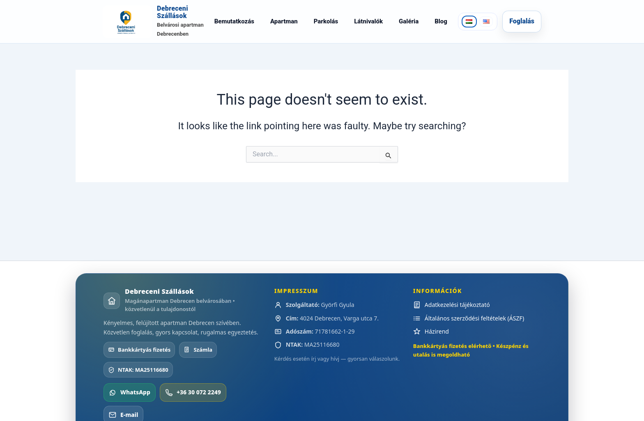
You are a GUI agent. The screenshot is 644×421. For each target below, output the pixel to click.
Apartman (283, 26)
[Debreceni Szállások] (153, 26)
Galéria (408, 26)
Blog (440, 26)
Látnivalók (368, 26)
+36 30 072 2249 (193, 401)
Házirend (437, 340)
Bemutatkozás (233, 26)
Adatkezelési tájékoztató (457, 314)
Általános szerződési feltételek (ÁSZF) (474, 327)
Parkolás (325, 26)
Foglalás (521, 26)
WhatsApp (129, 401)
